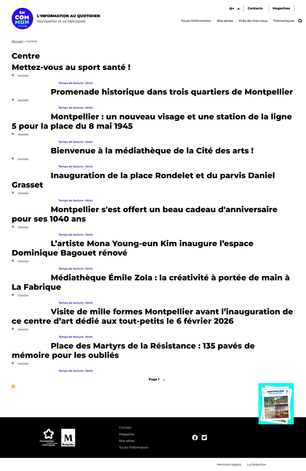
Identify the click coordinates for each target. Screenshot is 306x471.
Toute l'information (196, 21)
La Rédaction (256, 464)
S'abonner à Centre (13, 386)
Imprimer (23, 75)
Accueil (17, 41)
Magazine (126, 434)
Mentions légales (229, 464)
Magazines (281, 8)
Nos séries (225, 21)
